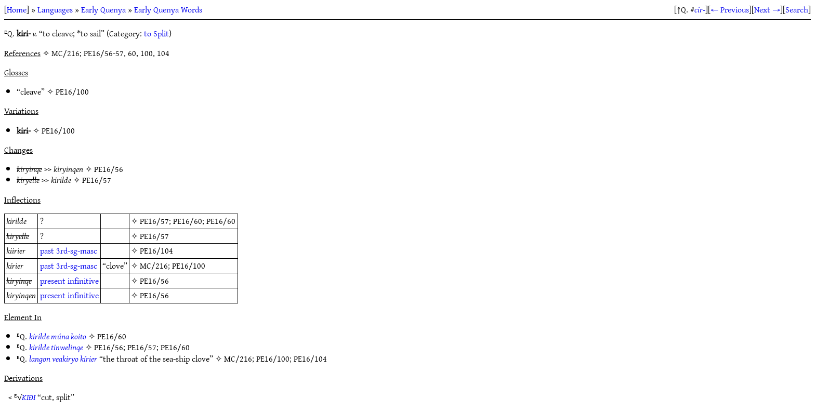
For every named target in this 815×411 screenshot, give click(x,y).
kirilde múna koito (57, 336)
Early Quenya (103, 9)
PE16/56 (108, 169)
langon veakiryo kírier (63, 358)
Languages (55, 9)
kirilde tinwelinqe (56, 347)
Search (796, 9)
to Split (156, 33)
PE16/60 (187, 221)
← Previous (730, 9)
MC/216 (154, 265)
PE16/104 (156, 250)
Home (17, 9)
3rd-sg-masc (76, 250)
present (52, 280)
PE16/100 (72, 91)
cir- (699, 9)
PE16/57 (96, 180)
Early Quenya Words (168, 9)
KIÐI (28, 397)
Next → (767, 9)
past (47, 250)
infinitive (83, 280)
